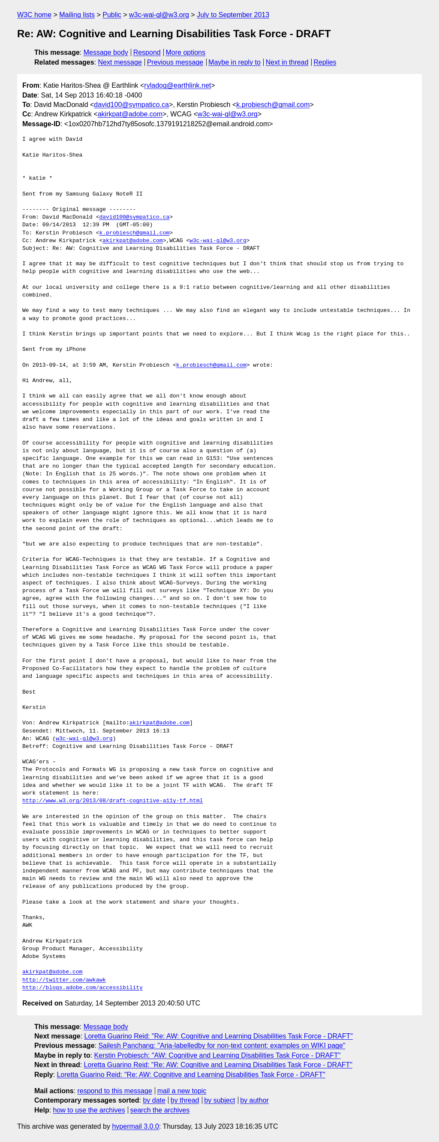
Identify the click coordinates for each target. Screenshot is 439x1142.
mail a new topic (182, 1091)
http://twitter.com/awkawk (64, 980)
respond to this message (114, 1091)
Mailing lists (77, 14)
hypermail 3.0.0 (135, 1126)
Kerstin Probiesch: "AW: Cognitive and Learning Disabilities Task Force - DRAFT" (217, 1055)
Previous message (175, 62)
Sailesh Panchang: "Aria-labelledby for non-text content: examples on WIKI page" (221, 1045)
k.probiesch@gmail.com (273, 104)
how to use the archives (89, 1110)
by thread (185, 1100)
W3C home (34, 14)
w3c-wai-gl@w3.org (159, 14)
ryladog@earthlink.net (177, 85)
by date (154, 1100)
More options (186, 52)
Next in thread (287, 62)
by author (254, 1100)
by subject (219, 1100)
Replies (324, 62)
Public (111, 14)
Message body (106, 52)
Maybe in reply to (234, 62)
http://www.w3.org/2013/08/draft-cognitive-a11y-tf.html (112, 801)
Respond (147, 52)
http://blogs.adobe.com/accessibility (82, 988)
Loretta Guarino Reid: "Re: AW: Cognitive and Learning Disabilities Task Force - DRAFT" (218, 1036)
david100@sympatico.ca (131, 104)
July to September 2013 (233, 14)
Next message (120, 62)
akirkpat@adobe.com (130, 114)
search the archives (160, 1110)
